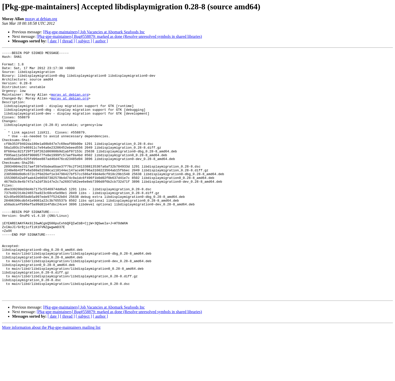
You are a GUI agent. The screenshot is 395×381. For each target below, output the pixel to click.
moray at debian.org (41, 19)
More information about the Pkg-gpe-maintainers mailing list (51, 376)
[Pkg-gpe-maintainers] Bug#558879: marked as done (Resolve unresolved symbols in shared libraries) (119, 36)
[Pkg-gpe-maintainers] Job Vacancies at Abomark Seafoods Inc (94, 32)
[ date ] (53, 41)
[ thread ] (67, 41)
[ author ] (100, 41)
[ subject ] (84, 41)
